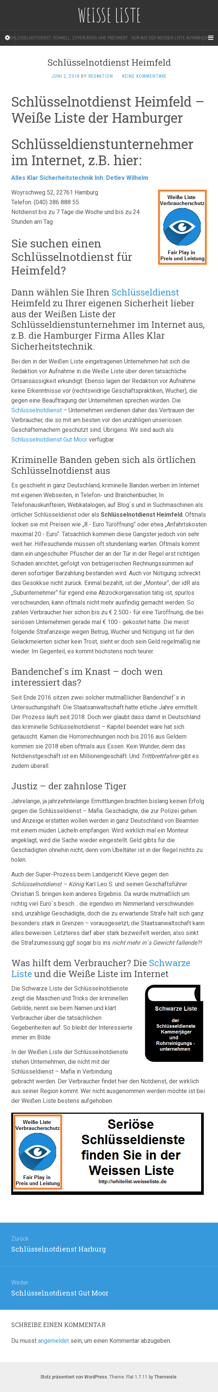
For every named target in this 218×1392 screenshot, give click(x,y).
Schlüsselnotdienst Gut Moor (49, 439)
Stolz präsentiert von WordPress (73, 1377)
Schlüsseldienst (145, 292)
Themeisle (165, 1377)
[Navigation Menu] (210, 37)
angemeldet (53, 1340)
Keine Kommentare (144, 76)
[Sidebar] (7, 37)
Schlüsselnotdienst (36, 410)
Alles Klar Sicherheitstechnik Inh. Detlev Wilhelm (80, 177)
